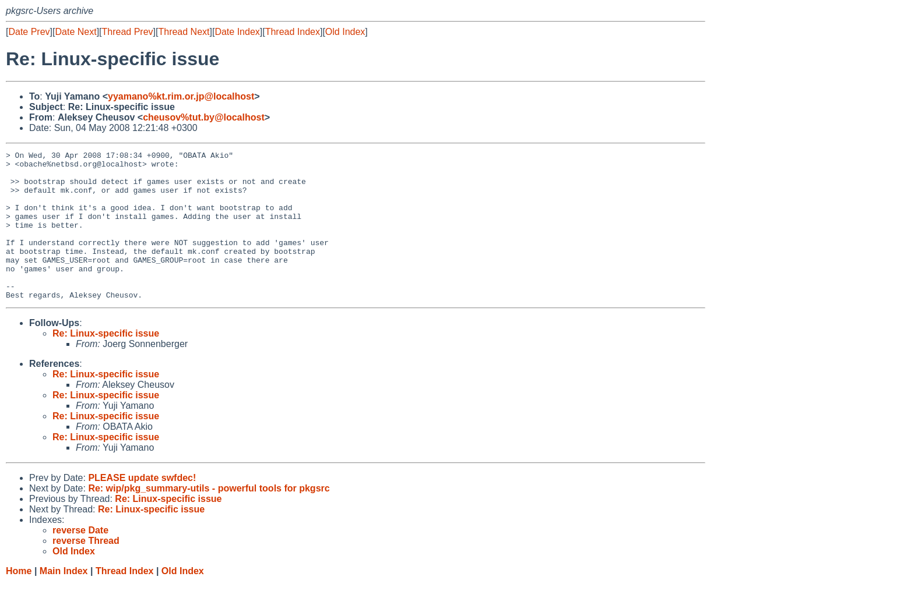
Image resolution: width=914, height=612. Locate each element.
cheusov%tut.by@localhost (204, 117)
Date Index (237, 32)
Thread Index (292, 32)
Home (18, 601)
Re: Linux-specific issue (105, 363)
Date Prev (29, 32)
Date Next (75, 32)
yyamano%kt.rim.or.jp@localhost (181, 96)
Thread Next (183, 32)
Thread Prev (127, 32)
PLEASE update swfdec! (142, 507)
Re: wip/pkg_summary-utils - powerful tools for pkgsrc (208, 518)
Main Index (64, 601)
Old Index (345, 32)
